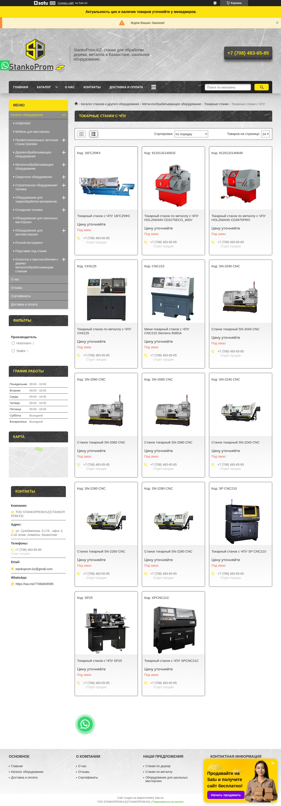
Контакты (92, 87)
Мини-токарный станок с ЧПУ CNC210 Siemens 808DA (166, 331)
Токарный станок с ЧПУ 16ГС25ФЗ (103, 216)
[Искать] (261, 87)
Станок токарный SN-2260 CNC (101, 551)
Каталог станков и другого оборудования (110, 104)
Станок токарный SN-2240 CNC (235, 442)
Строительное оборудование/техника (36, 187)
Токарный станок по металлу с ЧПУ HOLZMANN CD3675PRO (238, 218)
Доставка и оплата (126, 87)
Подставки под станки (31, 251)
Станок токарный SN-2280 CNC (168, 551)
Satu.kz (159, 797)
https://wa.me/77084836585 (35, 584)
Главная (20, 87)
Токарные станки (216, 104)
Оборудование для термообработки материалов (36, 199)
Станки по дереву (158, 766)
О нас (70, 87)
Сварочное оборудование (33, 177)
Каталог (44, 87)
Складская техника (29, 210)
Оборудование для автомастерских (28, 232)
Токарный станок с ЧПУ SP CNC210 (238, 551)
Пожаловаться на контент (168, 801)
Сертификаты (21, 296)
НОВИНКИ (23, 123)
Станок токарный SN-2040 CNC (235, 329)
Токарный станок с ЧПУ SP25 (99, 660)
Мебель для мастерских (32, 131)
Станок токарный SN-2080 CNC (168, 442)
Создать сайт (66, 3)
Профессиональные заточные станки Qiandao (36, 142)
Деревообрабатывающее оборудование (33, 154)
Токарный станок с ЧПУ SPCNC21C (171, 660)
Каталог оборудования (27, 115)
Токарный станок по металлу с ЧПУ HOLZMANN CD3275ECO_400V (171, 218)
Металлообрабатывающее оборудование (171, 104)
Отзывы (16, 287)
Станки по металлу (158, 772)
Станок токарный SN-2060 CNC (101, 442)
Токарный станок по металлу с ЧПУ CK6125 (104, 331)
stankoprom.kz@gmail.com (33, 569)
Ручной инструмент (29, 242)
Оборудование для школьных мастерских (36, 220)
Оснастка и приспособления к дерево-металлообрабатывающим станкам (36, 265)
